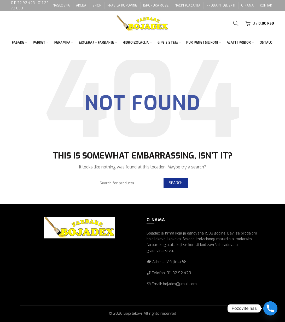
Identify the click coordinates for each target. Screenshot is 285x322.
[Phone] (270, 308)
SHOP (96, 5)
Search (176, 182)
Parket (39, 42)
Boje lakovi (133, 313)
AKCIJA (81, 5)
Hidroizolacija (136, 42)
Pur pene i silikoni (202, 42)
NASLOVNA (61, 5)
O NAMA (247, 5)
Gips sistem (168, 42)
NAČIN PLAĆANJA (187, 5)
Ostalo (266, 42)
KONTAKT (267, 5)
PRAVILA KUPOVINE (122, 5)
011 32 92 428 (23, 3)
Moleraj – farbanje (96, 42)
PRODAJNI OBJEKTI (220, 5)
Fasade (18, 42)
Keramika (62, 42)
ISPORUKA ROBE (156, 5)
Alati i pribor (239, 42)
